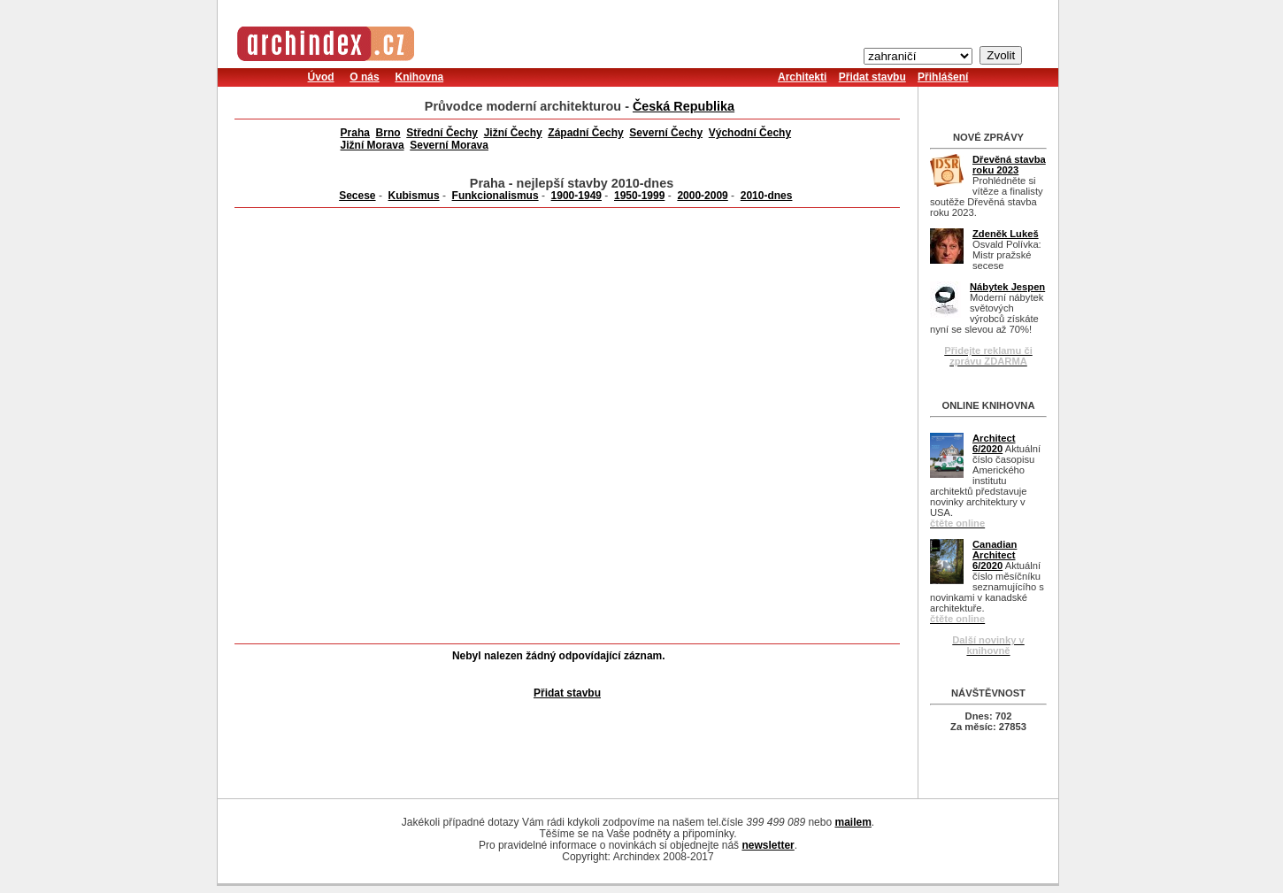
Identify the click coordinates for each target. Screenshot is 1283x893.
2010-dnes (767, 195)
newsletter (767, 845)
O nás (364, 77)
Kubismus (414, 195)
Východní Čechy (750, 133)
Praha (355, 133)
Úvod (321, 77)
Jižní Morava (372, 145)
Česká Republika (683, 106)
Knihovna (419, 77)
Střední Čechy (442, 133)
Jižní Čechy (513, 133)
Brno (388, 133)
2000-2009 (702, 195)
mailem (852, 822)
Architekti (802, 77)
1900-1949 (576, 195)
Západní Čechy (585, 133)
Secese (357, 195)
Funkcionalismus (495, 195)
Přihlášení (943, 77)
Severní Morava (449, 145)
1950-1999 (639, 195)
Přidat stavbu (872, 77)
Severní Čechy (666, 133)
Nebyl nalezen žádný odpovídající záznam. (558, 656)
